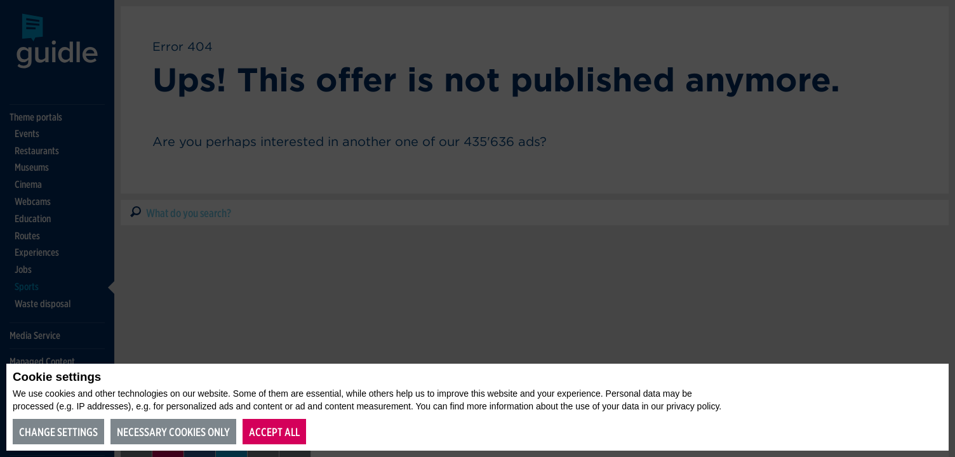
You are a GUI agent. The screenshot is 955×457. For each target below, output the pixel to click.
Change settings (58, 432)
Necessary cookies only (173, 432)
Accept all (274, 432)
